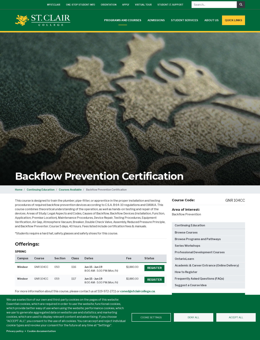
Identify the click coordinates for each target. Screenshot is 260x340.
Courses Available (70, 189)
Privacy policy (15, 331)
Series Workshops (187, 245)
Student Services (184, 20)
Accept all (236, 317)
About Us (211, 20)
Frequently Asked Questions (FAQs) (199, 278)
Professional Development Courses (200, 252)
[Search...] (214, 4)
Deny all (193, 317)
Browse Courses (186, 232)
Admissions (156, 20)
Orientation (108, 4)
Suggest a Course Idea (191, 285)
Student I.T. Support (170, 4)
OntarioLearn (184, 259)
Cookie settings (151, 317)
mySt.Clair (53, 4)
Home (18, 189)
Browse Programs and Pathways (198, 239)
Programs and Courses (122, 20)
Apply (125, 4)
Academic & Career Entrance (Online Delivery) (207, 265)
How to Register (186, 272)
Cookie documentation (41, 331)
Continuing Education (41, 189)
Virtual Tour (143, 4)
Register (154, 268)
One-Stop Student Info (80, 4)
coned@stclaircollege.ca (137, 291)
